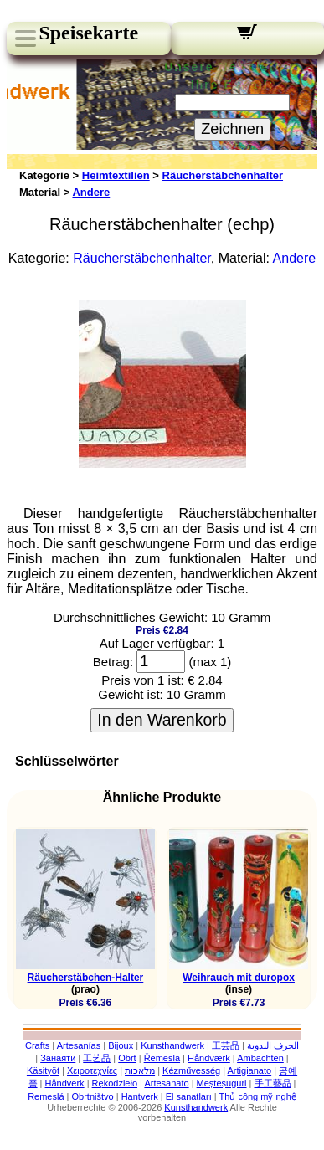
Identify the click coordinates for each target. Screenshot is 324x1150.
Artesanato (166, 1083)
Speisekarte (88, 33)
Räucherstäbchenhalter (223, 175)
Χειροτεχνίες (92, 1070)
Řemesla (162, 1058)
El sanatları (189, 1096)
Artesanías (79, 1045)
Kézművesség (191, 1070)
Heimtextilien (116, 175)
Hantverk (139, 1096)
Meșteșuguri (222, 1083)
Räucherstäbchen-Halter (86, 977)
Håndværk (209, 1058)
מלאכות (140, 1070)
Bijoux (120, 1045)
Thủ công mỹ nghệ (257, 1096)
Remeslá (46, 1096)
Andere (91, 192)
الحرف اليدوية (273, 1045)
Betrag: (113, 662)
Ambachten (260, 1058)
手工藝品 (273, 1083)
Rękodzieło (114, 1083)
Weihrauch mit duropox (239, 977)
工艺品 (97, 1058)
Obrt (127, 1058)
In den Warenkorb (161, 720)
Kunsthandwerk (172, 1045)
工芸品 (225, 1045)
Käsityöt (43, 1070)
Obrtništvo (93, 1096)
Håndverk (65, 1083)
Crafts (37, 1045)
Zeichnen (232, 129)
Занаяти (57, 1058)
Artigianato (250, 1070)
